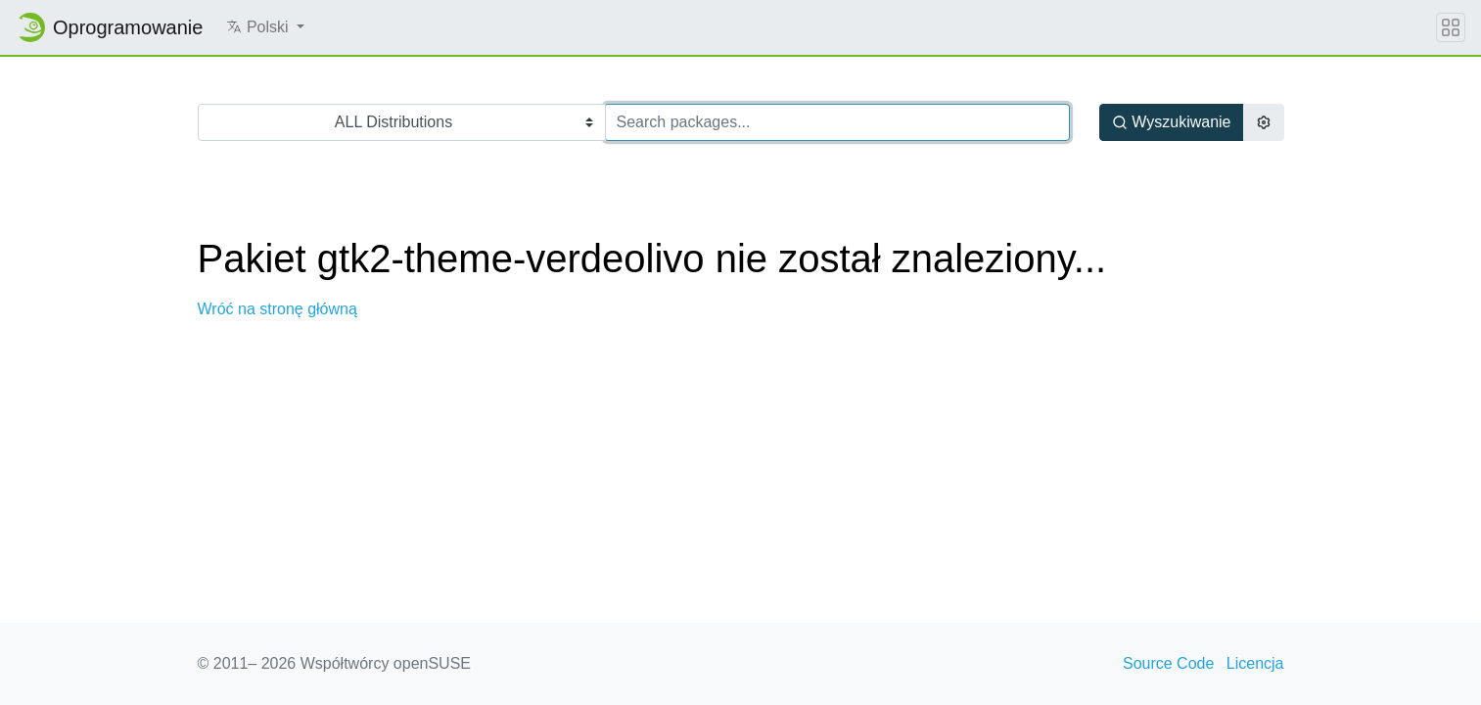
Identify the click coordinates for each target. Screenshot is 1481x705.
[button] (265, 27)
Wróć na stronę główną (277, 309)
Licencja (1255, 663)
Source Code (1168, 663)
